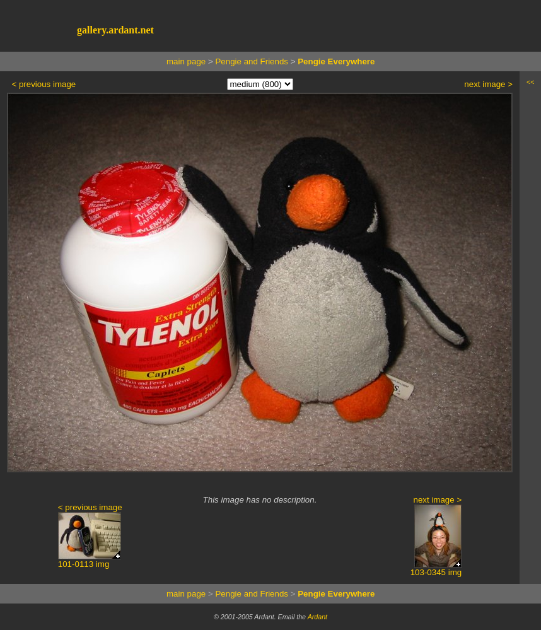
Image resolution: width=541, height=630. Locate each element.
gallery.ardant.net (115, 30)
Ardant (317, 617)
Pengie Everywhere (336, 61)
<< (530, 82)
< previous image (43, 84)
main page (186, 61)
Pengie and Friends (251, 61)
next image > (488, 84)
